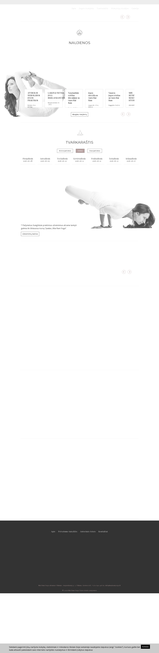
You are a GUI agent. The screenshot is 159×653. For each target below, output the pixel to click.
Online (80, 210)
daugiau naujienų (79, 174)
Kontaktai (103, 591)
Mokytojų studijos (120, 8)
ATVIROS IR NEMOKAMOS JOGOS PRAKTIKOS (39, 153)
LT (133, 2)
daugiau (33, 48)
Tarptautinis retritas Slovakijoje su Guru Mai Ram (116, 153)
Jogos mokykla (86, 8)
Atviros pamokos (65, 210)
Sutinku (145, 646)
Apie (74, 8)
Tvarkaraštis (102, 8)
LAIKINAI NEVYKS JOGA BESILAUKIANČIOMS (75, 153)
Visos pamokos (94, 210)
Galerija (135, 8)
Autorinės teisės (88, 591)
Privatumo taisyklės (67, 591)
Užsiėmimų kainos (30, 294)
